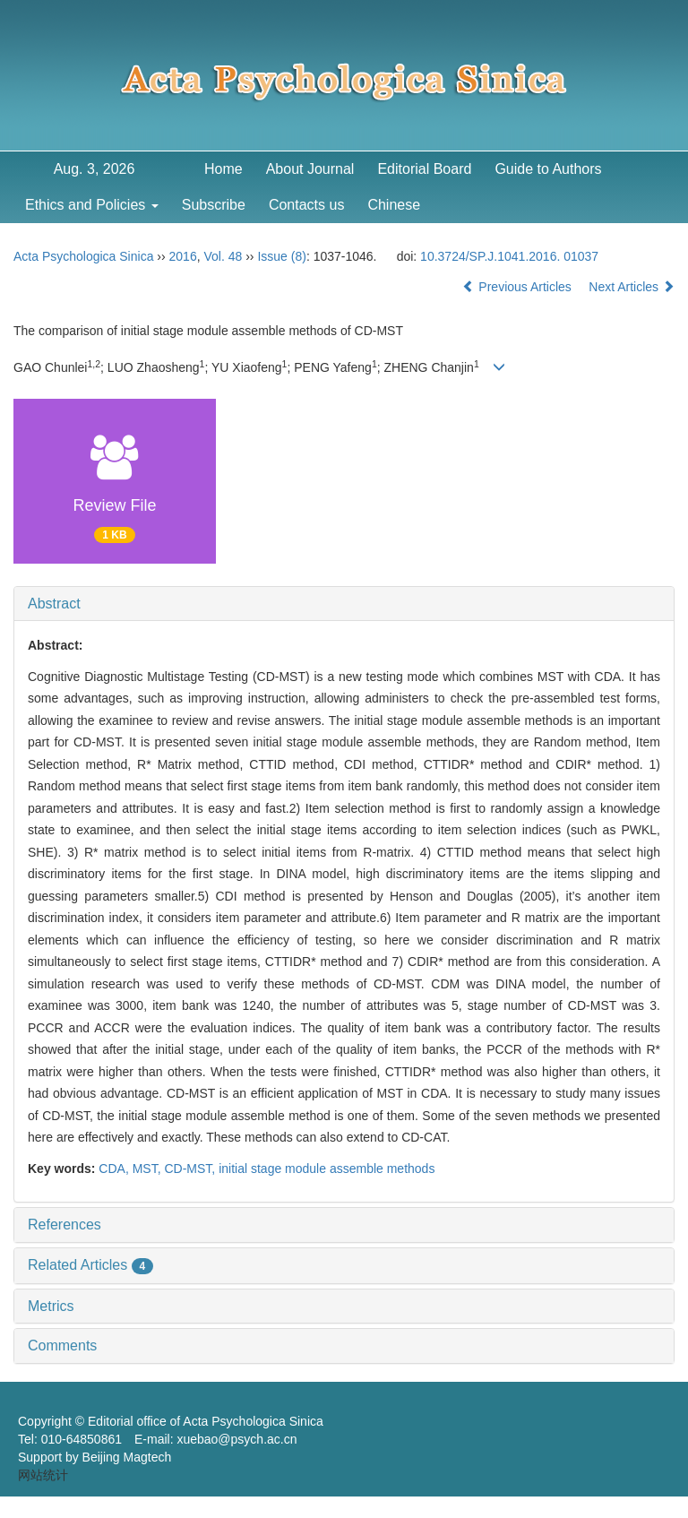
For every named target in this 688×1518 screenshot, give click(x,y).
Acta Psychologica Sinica (83, 256)
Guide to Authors (547, 169)
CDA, (115, 1168)
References (64, 1224)
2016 (183, 256)
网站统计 (43, 1475)
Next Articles (632, 287)
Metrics (51, 1306)
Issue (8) (281, 256)
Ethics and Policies (92, 204)
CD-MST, (191, 1168)
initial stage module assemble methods (326, 1168)
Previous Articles (518, 287)
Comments (62, 1345)
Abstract (54, 603)
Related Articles (90, 1264)
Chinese (393, 204)
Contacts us (306, 204)
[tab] (344, 604)
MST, (149, 1168)
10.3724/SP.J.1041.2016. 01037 (509, 256)
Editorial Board (424, 169)
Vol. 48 (222, 256)
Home (223, 169)
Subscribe (213, 204)
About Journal (310, 169)
